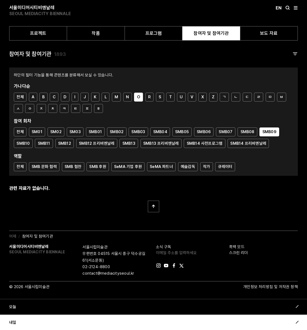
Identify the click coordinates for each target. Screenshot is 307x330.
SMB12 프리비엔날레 (97, 143)
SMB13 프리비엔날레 (161, 143)
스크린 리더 (238, 252)
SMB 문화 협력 (44, 166)
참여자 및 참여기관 (211, 33)
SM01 (37, 131)
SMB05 (182, 131)
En (279, 8)
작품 (96, 33)
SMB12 (64, 143)
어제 (12, 236)
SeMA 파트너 (161, 166)
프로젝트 (38, 33)
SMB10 (23, 143)
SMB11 (44, 143)
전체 (20, 97)
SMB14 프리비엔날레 (248, 143)
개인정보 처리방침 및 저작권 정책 (270, 286)
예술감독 (188, 166)
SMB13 (128, 143)
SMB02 (117, 131)
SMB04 (160, 131)
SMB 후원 (97, 166)
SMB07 (225, 131)
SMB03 (138, 131)
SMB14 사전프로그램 (205, 143)
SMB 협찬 (73, 166)
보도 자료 (269, 33)
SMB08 (248, 131)
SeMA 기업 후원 (128, 166)
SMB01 (95, 131)
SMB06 (204, 131)
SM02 (56, 131)
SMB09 (269, 131)
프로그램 (153, 33)
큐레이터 (225, 166)
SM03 (75, 131)
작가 (206, 166)
